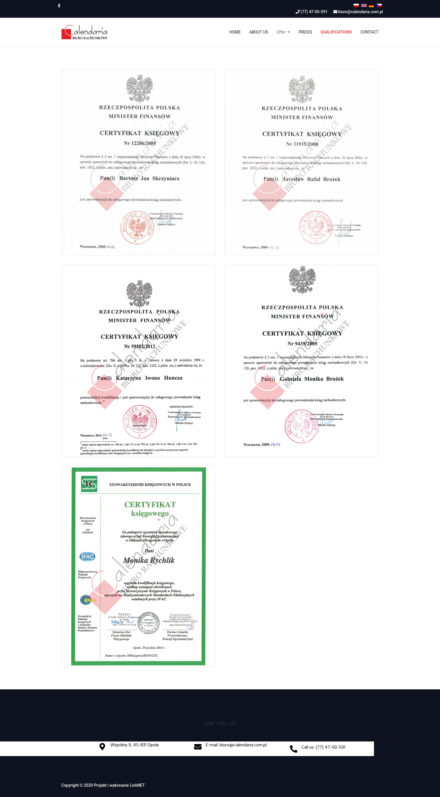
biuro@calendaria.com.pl (360, 11)
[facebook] (59, 5)
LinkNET (137, 785)
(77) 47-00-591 (313, 11)
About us (258, 32)
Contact (370, 32)
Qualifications (336, 32)
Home (235, 32)
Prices (305, 32)
